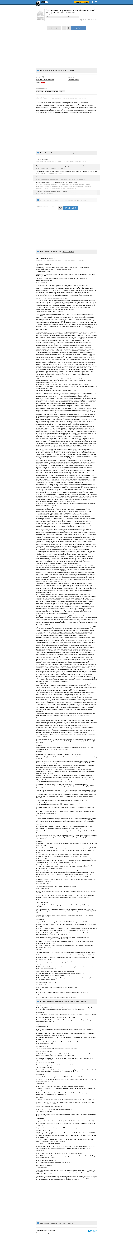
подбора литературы (80, 1001)
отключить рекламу (68, 70)
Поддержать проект (82, 2)
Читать (79, 28)
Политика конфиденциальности (45, 1233)
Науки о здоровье (73, 79)
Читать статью (70, 207)
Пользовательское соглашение (45, 1230)
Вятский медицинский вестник (45, 79)
